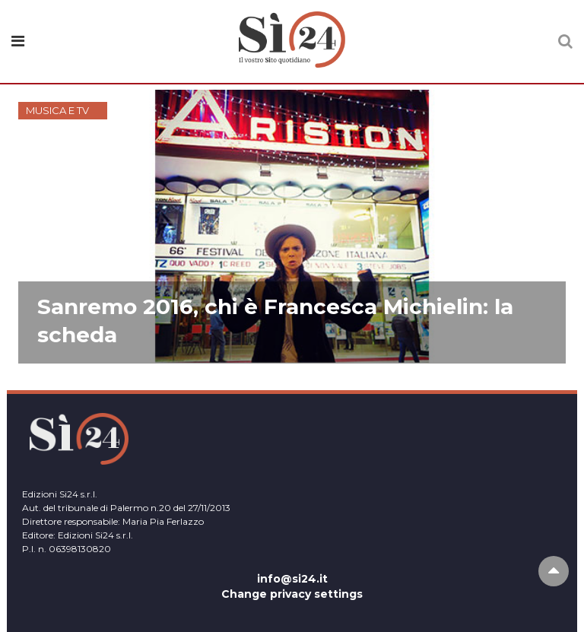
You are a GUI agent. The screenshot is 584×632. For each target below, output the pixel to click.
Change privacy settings (292, 594)
